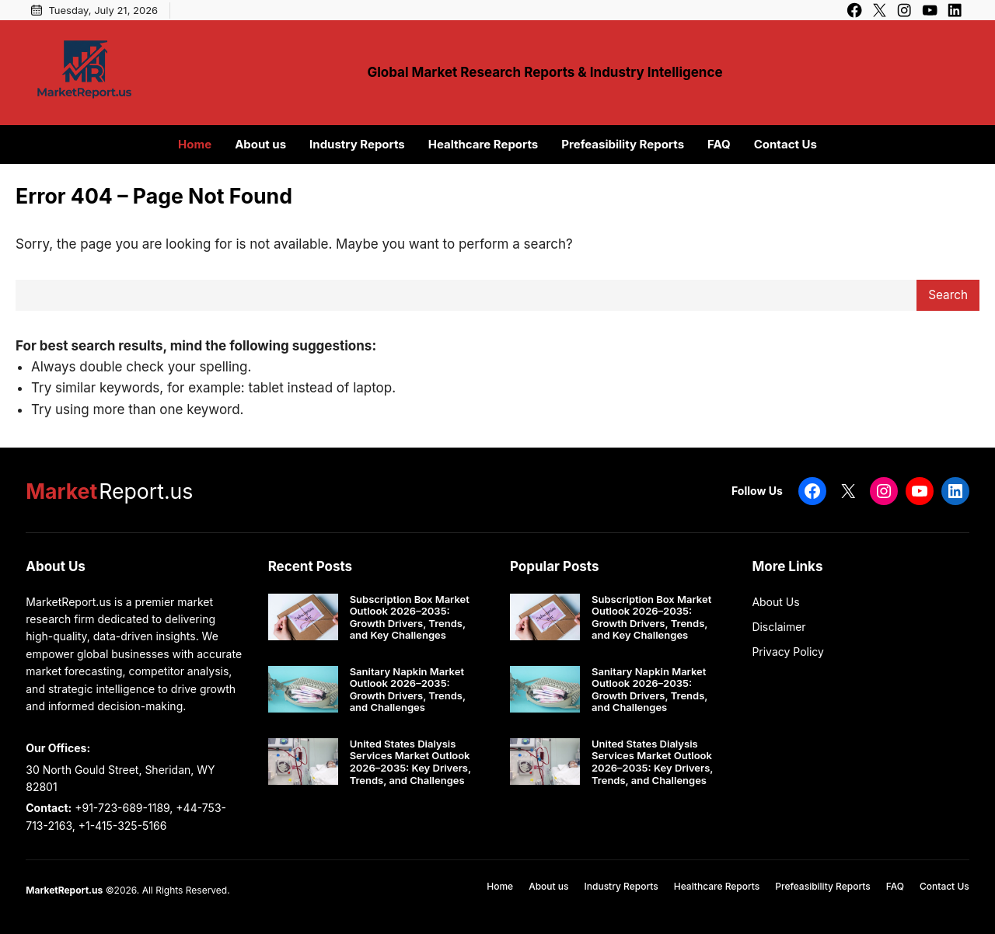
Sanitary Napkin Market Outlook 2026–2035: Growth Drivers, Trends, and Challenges (408, 690)
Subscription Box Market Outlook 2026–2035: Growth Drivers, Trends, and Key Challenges (410, 618)
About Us (775, 601)
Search (948, 295)
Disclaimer (778, 626)
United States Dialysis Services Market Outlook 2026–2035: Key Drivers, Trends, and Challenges (410, 762)
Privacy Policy (788, 651)
